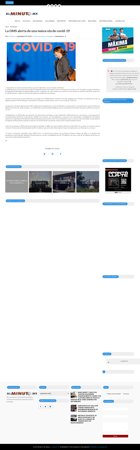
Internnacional (39, 36)
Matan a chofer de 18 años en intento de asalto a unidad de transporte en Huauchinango (84, 419)
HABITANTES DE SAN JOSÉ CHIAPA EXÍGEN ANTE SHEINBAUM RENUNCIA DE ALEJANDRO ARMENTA (88, 408)
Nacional (92, 21)
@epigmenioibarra (132, 77)
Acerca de (120, 21)
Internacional (106, 21)
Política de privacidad (114, 394)
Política (26, 21)
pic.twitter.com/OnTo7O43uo (124, 84)
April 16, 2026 (132, 89)
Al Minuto (11, 36)
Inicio (17, 21)
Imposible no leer (76, 21)
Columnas (49, 21)
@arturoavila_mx (126, 79)
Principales (13, 27)
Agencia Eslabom (99, 447)
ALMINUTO (124, 361)
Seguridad (37, 21)
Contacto (126, 394)
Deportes (61, 21)
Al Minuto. (55, 447)
